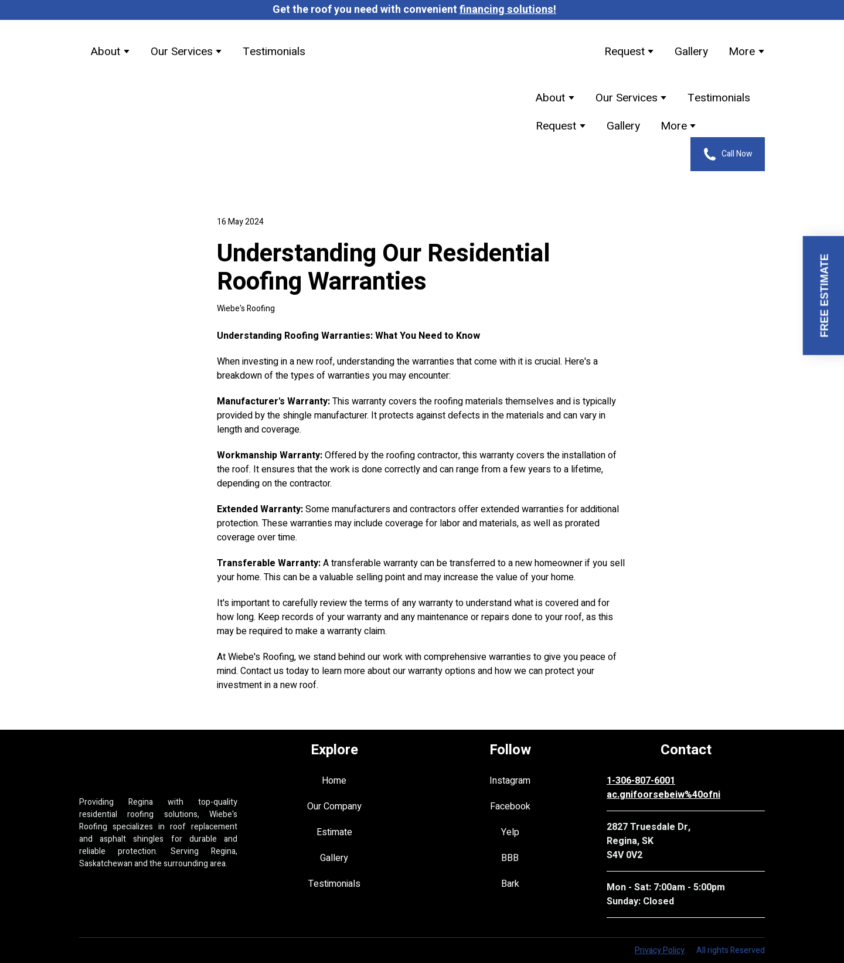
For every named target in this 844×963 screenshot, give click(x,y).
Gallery (691, 51)
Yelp (510, 832)
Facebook (510, 806)
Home (334, 781)
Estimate (334, 832)
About (105, 51)
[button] (727, 154)
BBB (510, 858)
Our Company (334, 806)
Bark (510, 884)
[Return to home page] (431, 52)
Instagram (509, 781)
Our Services (182, 51)
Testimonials (274, 51)
